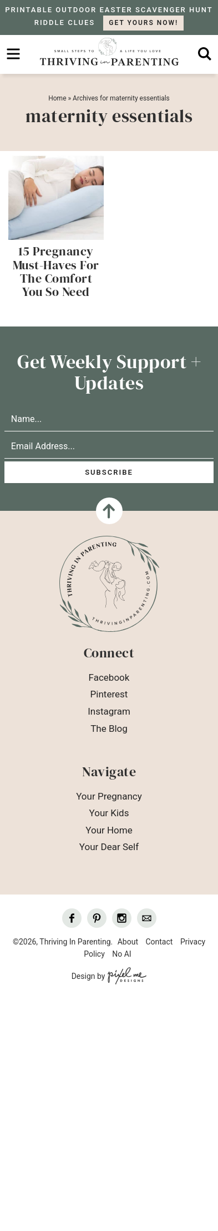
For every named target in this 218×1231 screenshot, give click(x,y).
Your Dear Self (109, 846)
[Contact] (146, 918)
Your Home (108, 830)
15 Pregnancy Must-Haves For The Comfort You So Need (56, 271)
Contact (159, 941)
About (128, 941)
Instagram (109, 711)
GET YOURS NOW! (143, 23)
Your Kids (109, 812)
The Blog (109, 728)
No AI (121, 953)
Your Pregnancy (109, 796)
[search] (204, 54)
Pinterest (109, 694)
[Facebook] (72, 918)
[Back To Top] (109, 511)
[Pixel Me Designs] (125, 976)
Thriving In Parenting (109, 52)
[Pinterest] (97, 918)
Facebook (109, 677)
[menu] (13, 54)
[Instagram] (121, 918)
